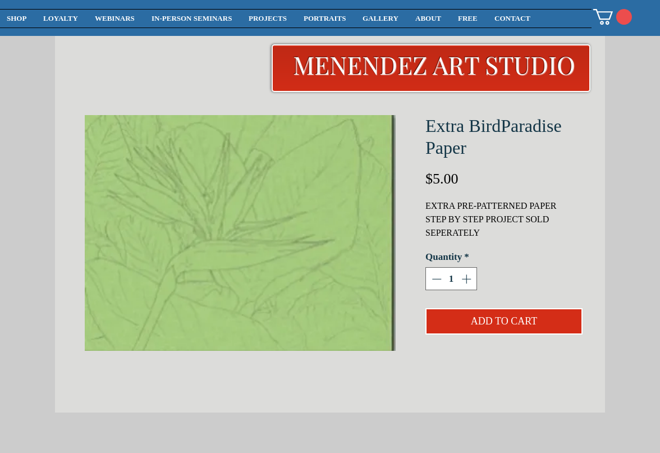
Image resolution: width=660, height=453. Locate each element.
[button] (612, 17)
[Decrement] (435, 279)
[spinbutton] (451, 279)
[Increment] (467, 279)
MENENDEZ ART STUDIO (434, 64)
